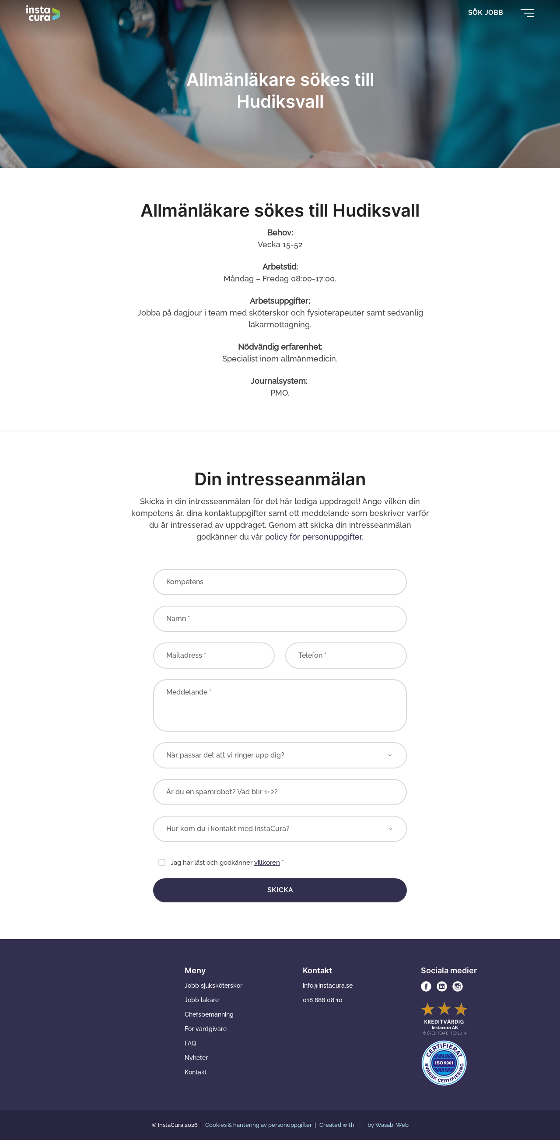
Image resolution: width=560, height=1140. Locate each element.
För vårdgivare (206, 1028)
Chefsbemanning (209, 1014)
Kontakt (196, 1072)
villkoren (267, 862)
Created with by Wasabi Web (364, 1125)
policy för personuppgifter (313, 536)
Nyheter (196, 1057)
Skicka (280, 890)
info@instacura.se (328, 985)
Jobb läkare (202, 999)
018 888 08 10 (323, 999)
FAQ (190, 1043)
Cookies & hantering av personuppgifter (259, 1125)
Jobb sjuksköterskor (213, 985)
